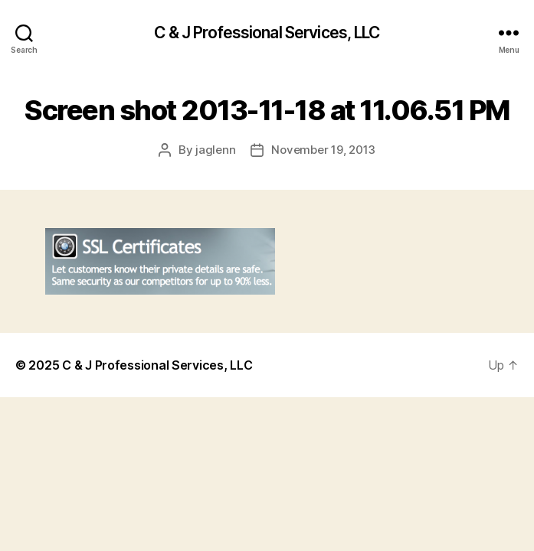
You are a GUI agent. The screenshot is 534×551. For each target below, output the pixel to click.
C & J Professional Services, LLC (266, 32)
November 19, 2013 (323, 149)
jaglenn (215, 149)
